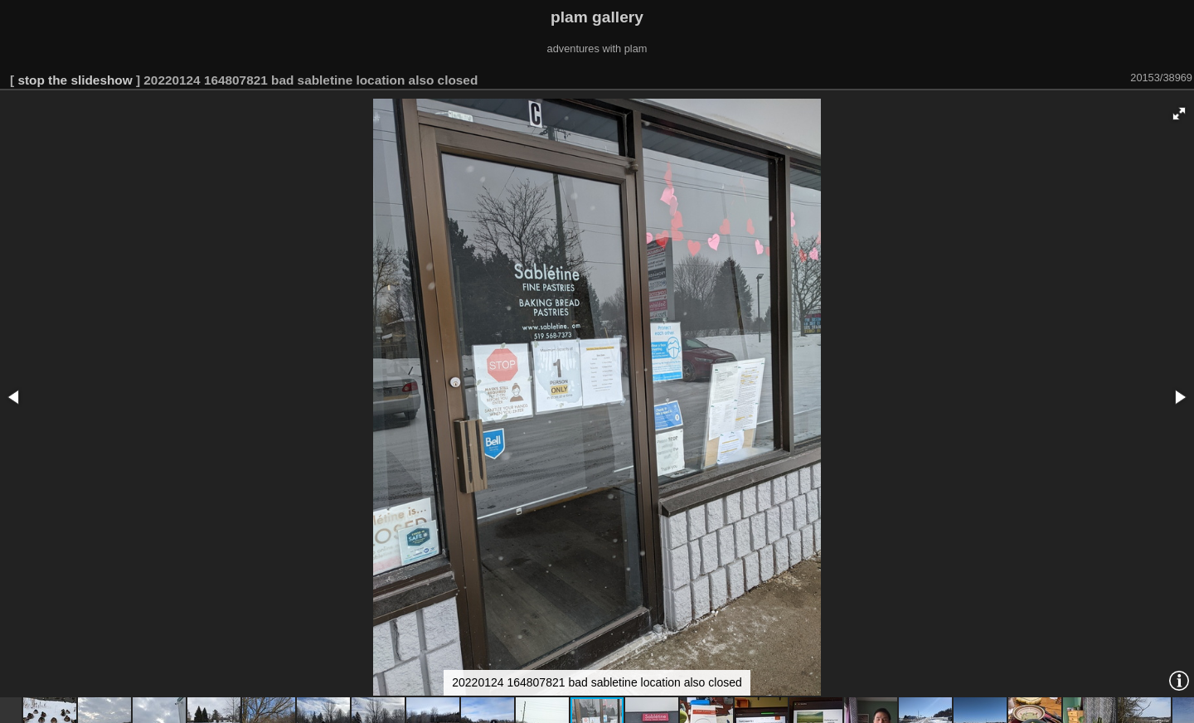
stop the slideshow (74, 80)
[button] (1179, 113)
